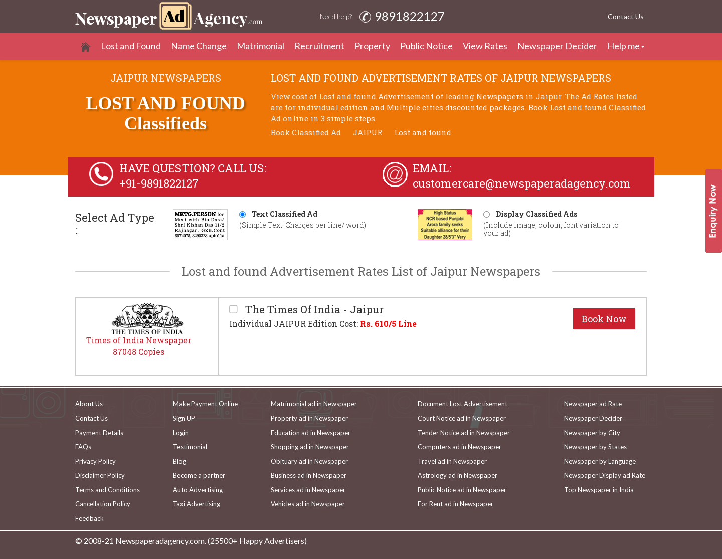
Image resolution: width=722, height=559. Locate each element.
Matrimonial (260, 45)
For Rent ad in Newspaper (455, 504)
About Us (89, 404)
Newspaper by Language (600, 461)
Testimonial (190, 447)
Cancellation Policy (102, 504)
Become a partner (199, 475)
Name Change (199, 45)
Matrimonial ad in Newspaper (314, 404)
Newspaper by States (595, 447)
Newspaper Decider (557, 45)
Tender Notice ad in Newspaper (464, 433)
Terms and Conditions (107, 490)
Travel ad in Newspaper (452, 461)
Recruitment (319, 45)
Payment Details (99, 433)
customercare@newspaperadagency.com (522, 183)
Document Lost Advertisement (462, 404)
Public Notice (426, 45)
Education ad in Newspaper (310, 433)
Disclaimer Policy (100, 475)
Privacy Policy (95, 461)
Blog (179, 461)
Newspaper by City (592, 433)
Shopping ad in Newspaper (310, 447)
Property (372, 45)
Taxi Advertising (196, 504)
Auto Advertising (198, 490)
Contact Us (626, 16)
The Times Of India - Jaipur (313, 309)
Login (181, 433)
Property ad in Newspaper (309, 418)
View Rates (485, 45)
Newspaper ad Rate (593, 404)
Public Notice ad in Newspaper (462, 490)
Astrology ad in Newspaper (457, 475)
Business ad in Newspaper (308, 475)
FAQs (83, 447)
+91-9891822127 (159, 183)
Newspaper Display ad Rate (604, 475)
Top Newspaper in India (599, 490)
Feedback (89, 518)
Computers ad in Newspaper (459, 447)
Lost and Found (131, 45)
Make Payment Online (205, 404)
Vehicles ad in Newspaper (308, 504)
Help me (623, 45)
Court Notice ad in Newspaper (462, 418)
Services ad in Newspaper (308, 490)
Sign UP (184, 418)
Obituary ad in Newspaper (309, 461)
